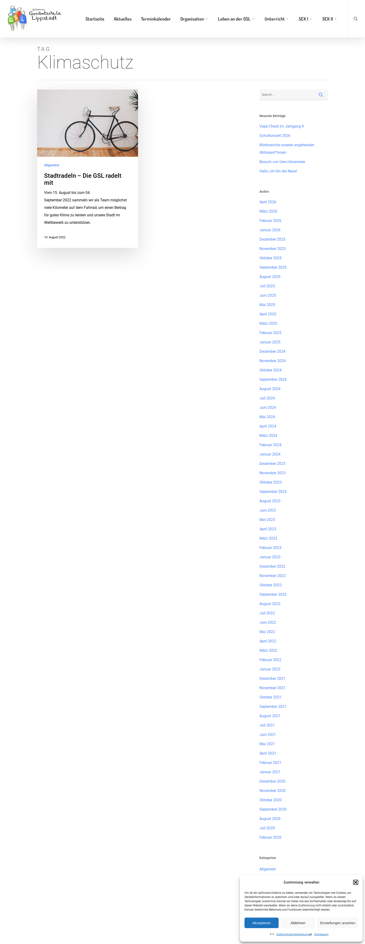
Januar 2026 (269, 230)
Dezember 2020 (272, 781)
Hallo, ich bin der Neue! (278, 171)
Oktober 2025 (270, 258)
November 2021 (272, 688)
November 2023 (272, 473)
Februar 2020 (270, 837)
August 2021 (269, 716)
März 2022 (268, 650)
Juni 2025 (267, 295)
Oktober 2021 (270, 697)
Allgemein (51, 165)
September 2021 (273, 706)
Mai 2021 (267, 744)
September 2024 (273, 379)
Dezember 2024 (272, 351)
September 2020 (273, 809)
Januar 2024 (269, 454)
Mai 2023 (267, 519)
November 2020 (272, 790)
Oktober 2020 (270, 800)
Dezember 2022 (272, 566)
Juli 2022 (267, 613)
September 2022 (273, 594)
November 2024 (272, 361)
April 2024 (267, 426)
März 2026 (268, 211)
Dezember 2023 (272, 463)
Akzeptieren (261, 923)
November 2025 (272, 248)
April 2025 (267, 314)
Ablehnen (298, 923)
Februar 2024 (270, 445)
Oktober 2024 (270, 370)
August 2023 (269, 501)
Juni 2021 (267, 734)
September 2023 (273, 491)
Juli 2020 (267, 828)
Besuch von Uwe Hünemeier (282, 162)
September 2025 (273, 267)
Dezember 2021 (272, 678)
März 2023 (268, 538)
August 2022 (269, 604)
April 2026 (267, 202)
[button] (355, 882)
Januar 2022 (269, 669)
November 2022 (272, 576)
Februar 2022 (270, 660)
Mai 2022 (267, 632)
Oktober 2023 (270, 482)
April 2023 (267, 529)
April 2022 (267, 641)
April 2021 (267, 753)
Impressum (321, 934)
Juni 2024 (267, 407)
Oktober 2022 (270, 585)
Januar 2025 (269, 342)
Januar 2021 (269, 772)
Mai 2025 (267, 305)
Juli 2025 (267, 286)
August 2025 (269, 276)
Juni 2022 (267, 622)
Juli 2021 (267, 725)
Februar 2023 (270, 547)
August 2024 (269, 389)
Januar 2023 (269, 557)
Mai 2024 (267, 417)
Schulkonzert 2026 (274, 135)
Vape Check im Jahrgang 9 (281, 126)
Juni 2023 (267, 510)
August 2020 (269, 818)
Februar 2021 (270, 762)
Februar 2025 (270, 333)
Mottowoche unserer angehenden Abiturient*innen (286, 149)
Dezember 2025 (272, 239)
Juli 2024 (267, 398)
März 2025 (268, 323)
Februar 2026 (270, 220)
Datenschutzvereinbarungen (294, 934)
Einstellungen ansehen (337, 923)
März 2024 (268, 435)
